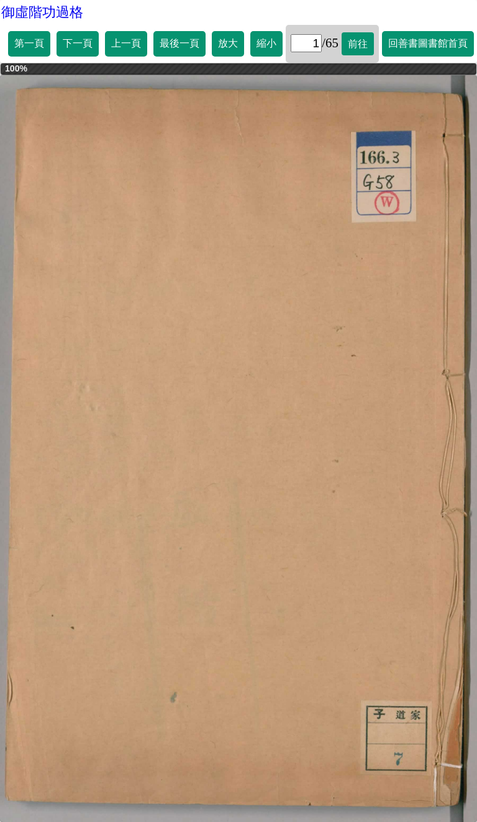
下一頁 (78, 43)
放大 (228, 43)
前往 (358, 44)
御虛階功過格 (42, 12)
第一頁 (29, 43)
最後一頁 (179, 43)
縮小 (266, 43)
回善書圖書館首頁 (428, 43)
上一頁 (126, 43)
